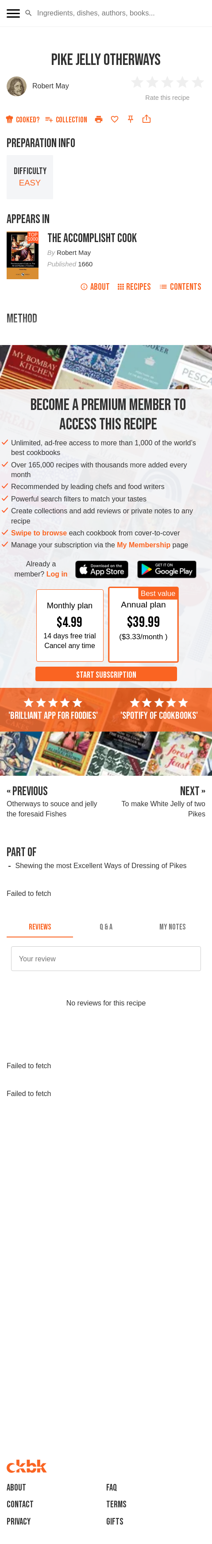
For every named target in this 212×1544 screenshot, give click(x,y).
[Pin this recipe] (131, 119)
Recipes (134, 286)
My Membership (143, 545)
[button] (28, 13)
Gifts (114, 1521)
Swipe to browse (39, 533)
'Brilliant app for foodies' (53, 709)
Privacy (19, 1521)
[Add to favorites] (115, 119)
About (95, 286)
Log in (57, 574)
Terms (116, 1504)
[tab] (40, 926)
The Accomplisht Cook (92, 238)
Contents (180, 286)
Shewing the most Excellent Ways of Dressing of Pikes (100, 865)
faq (111, 1487)
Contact (20, 1504)
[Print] (99, 119)
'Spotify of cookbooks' (159, 709)
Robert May (50, 86)
